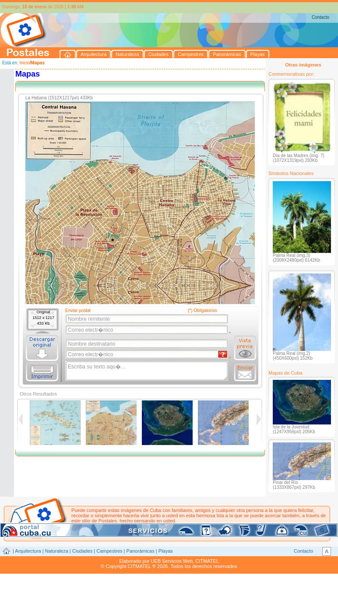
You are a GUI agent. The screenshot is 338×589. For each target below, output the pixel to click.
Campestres (109, 551)
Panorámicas (141, 551)
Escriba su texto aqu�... (147, 371)
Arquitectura (28, 551)
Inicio (24, 62)
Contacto (320, 17)
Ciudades (82, 551)
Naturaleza (56, 551)
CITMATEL (207, 561)
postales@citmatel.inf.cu (146, 526)
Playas (165, 551)
